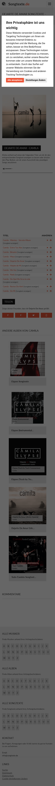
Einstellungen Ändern (35, 80)
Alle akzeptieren (14, 80)
